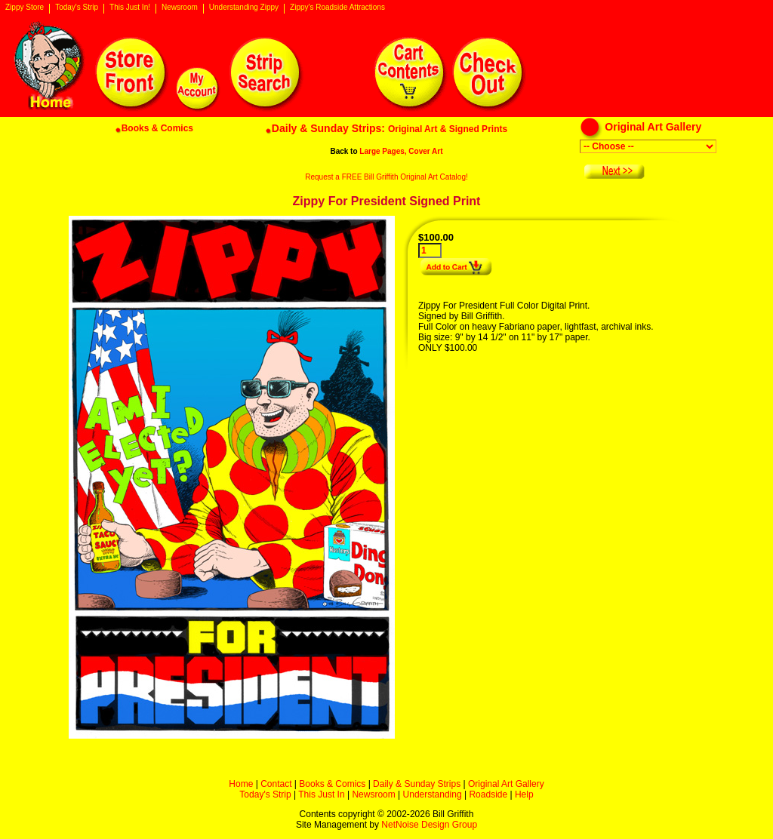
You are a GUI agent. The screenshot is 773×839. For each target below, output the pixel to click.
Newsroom (180, 7)
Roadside (488, 794)
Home (241, 784)
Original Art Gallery (506, 784)
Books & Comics (332, 784)
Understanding (432, 794)
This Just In (321, 794)
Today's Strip (76, 7)
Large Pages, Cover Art (400, 151)
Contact (275, 784)
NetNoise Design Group (429, 824)
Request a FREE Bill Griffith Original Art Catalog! (386, 177)
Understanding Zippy (244, 7)
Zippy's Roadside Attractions (337, 7)
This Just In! (129, 7)
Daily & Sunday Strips (416, 784)
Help (524, 794)
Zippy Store (24, 7)
